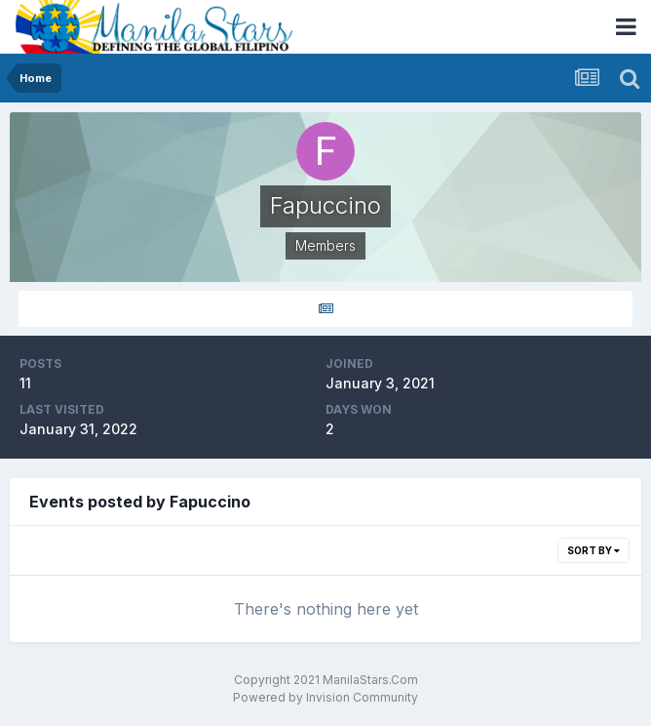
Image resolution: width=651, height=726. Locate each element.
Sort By (593, 550)
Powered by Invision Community (325, 697)
